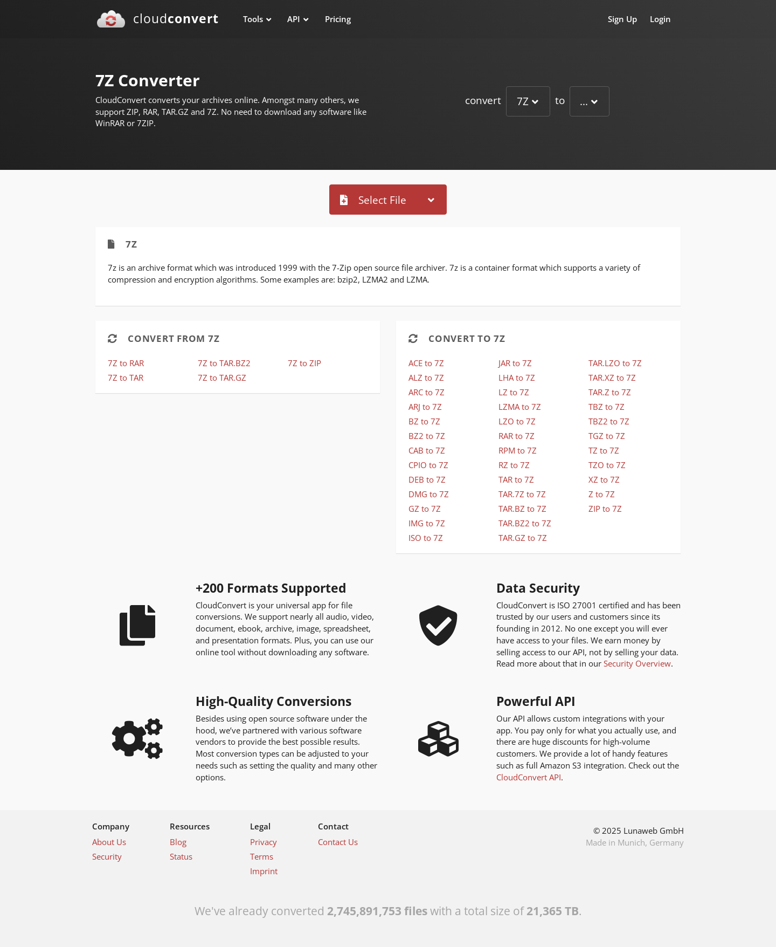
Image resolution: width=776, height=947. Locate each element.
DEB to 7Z (427, 479)
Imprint (264, 871)
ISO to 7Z (425, 537)
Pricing (338, 18)
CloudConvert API (528, 777)
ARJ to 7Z (425, 406)
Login (660, 18)
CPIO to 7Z (428, 464)
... (584, 101)
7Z (523, 101)
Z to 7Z (601, 494)
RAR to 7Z (516, 435)
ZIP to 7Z (605, 508)
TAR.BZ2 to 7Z (524, 523)
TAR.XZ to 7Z (612, 377)
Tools (253, 18)
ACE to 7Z (426, 363)
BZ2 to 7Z (426, 435)
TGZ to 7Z (606, 435)
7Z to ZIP (304, 363)
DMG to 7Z (428, 494)
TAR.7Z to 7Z (522, 494)
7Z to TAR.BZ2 (224, 363)
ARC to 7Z (426, 392)
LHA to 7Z (516, 377)
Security (107, 856)
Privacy (263, 841)
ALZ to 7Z (426, 377)
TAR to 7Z (516, 479)
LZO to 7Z (517, 421)
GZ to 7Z (424, 508)
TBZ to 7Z (606, 406)
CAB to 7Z (426, 450)
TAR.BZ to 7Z (522, 508)
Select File (373, 200)
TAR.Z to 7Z (609, 392)
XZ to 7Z (604, 479)
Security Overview (637, 663)
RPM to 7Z (517, 450)
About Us (109, 841)
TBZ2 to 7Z (608, 421)
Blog (178, 841)
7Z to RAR (126, 363)
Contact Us (338, 841)
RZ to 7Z (514, 464)
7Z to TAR (125, 377)
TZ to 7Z (603, 450)
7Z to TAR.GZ (222, 377)
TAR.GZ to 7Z (522, 537)
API (293, 18)
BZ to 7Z (424, 421)
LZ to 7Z (513, 392)
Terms (261, 856)
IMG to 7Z (426, 523)
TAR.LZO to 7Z (615, 363)
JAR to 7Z (515, 363)
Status (181, 856)
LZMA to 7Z (519, 406)
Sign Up (622, 18)
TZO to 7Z (607, 464)
